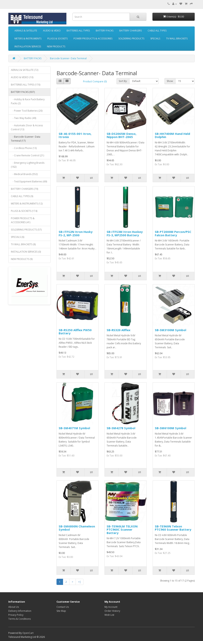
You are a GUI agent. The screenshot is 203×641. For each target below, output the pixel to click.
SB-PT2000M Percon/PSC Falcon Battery (173, 233)
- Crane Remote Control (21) (27, 155)
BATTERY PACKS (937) (23, 92)
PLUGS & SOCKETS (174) (24, 211)
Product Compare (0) (95, 81)
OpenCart (28, 633)
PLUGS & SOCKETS (57, 38)
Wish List (109, 615)
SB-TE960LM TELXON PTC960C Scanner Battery (122, 529)
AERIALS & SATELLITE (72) (24, 70)
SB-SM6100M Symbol (170, 428)
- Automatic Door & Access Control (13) (27, 127)
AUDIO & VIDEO (52, 30)
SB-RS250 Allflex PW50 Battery (75, 331)
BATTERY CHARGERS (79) (24, 189)
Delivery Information (19, 611)
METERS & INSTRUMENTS (27, 38)
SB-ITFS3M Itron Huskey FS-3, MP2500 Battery (125, 233)
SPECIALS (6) (17, 237)
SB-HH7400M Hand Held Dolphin (172, 135)
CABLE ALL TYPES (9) (22, 196)
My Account (110, 607)
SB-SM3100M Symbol (170, 330)
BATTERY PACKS (104, 30)
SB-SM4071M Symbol (74, 428)
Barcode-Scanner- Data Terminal (68, 58)
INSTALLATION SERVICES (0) (26, 251)
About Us (13, 607)
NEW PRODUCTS (56, 46)
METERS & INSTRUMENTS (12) (27, 203)
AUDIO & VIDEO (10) (22, 77)
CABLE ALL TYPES (157, 30)
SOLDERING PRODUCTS (131, 38)
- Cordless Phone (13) (24, 148)
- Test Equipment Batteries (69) (29, 181)
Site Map (61, 611)
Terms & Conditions (19, 619)
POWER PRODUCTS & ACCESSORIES (93, 38)
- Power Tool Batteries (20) (26, 110)
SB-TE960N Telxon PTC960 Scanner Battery (173, 528)
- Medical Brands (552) (24, 174)
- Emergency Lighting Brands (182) (27, 164)
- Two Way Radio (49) (23, 118)
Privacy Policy (15, 615)
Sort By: (123, 81)
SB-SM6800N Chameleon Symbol (77, 528)
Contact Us (62, 607)
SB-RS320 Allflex (118, 330)
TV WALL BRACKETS (177, 38)
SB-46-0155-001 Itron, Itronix (75, 135)
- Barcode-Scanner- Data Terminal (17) (25, 138)
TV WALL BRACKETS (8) (23, 244)
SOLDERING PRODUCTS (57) (26, 229)
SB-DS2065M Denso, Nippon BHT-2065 (121, 135)
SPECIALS (155, 38)
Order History (112, 611)
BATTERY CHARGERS (130, 30)
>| (79, 582)
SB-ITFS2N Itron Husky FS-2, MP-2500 (76, 233)
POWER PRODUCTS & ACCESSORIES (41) (22, 220)
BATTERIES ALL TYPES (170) (25, 84)
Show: (170, 81)
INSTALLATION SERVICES (27, 46)
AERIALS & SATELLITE (25, 30)
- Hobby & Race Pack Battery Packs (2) (28, 101)
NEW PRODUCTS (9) (22, 259)
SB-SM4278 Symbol (121, 428)
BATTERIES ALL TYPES (78, 30)
